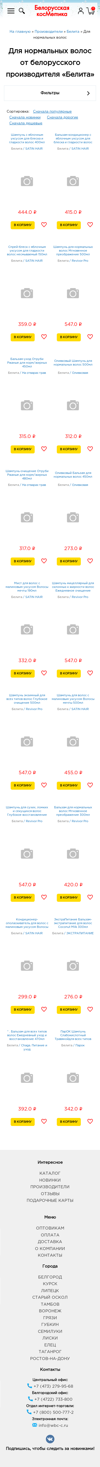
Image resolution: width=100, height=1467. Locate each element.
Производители (50, 1187)
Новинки (50, 1180)
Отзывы (50, 1194)
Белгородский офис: (50, 1393)
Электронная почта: (50, 1419)
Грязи (50, 1318)
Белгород (50, 1277)
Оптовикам (50, 1228)
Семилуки (50, 1331)
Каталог (50, 1173)
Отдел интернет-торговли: (50, 1406)
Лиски (50, 1338)
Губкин (50, 1324)
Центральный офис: (50, 1380)
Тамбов (50, 1304)
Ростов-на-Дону (50, 1359)
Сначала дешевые (25, 123)
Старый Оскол (50, 1297)
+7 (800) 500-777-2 (50, 1412)
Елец (50, 1345)
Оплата (50, 1235)
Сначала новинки (25, 117)
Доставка (50, 1242)
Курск (50, 1284)
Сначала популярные (52, 111)
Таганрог (50, 1352)
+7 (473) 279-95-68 (50, 1386)
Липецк (50, 1291)
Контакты (50, 1255)
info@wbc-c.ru (50, 1425)
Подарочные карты (50, 1200)
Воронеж (50, 1311)
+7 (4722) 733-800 (50, 1399)
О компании (50, 1249)
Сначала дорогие (62, 117)
